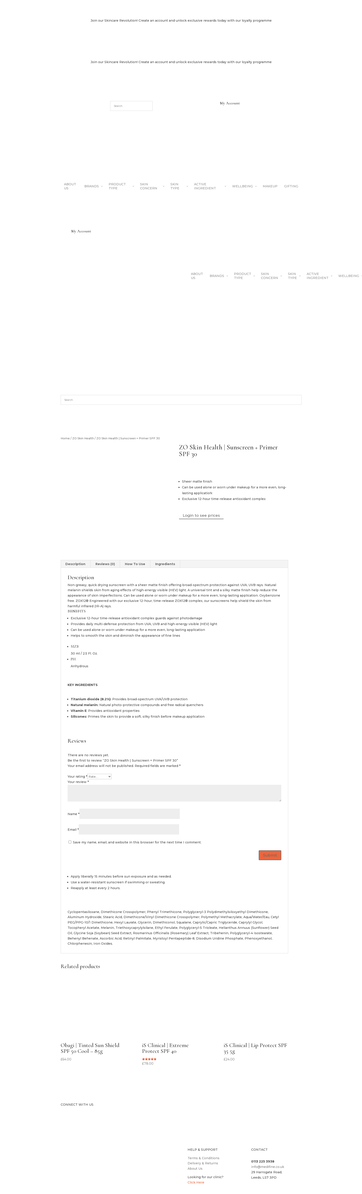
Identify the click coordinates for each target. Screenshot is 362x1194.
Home (65, 438)
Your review (78, 782)
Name (73, 814)
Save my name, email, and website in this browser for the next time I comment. (137, 842)
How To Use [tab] (135, 564)
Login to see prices (201, 515)
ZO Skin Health (83, 438)
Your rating (77, 777)
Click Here (196, 1182)
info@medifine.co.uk (267, 1167)
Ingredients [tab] (165, 564)
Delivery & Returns (203, 1163)
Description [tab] (75, 564)
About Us (195, 1169)
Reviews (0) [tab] (105, 564)
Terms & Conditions (203, 1158)
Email (73, 830)
